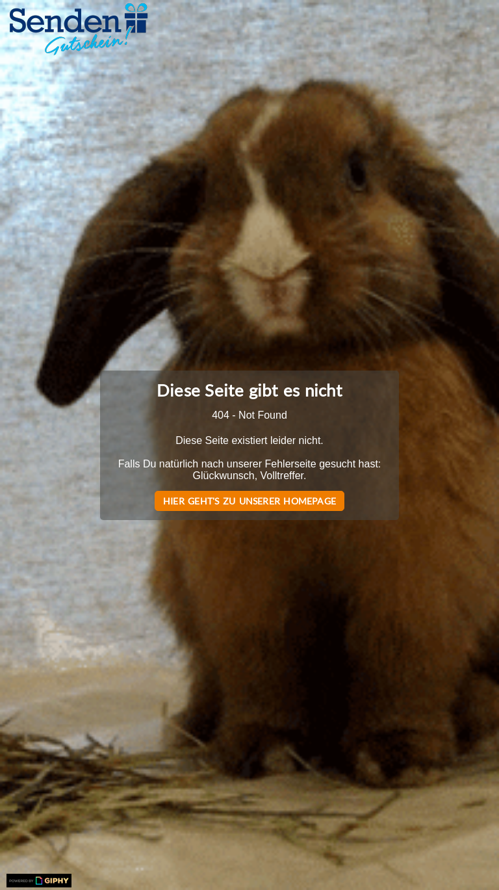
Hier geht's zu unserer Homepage (249, 500)
